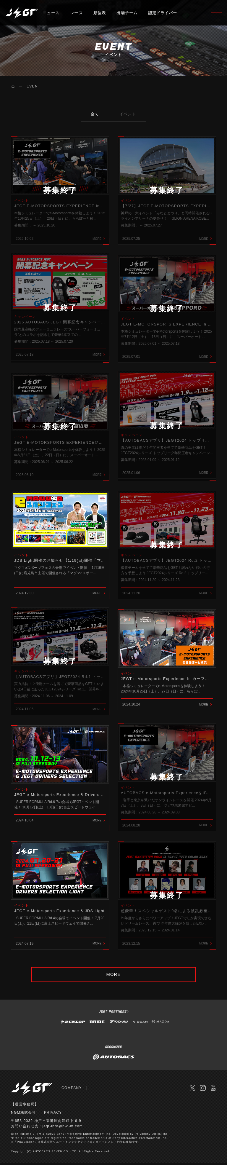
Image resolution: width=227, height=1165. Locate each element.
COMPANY (71, 1090)
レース (76, 13)
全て (94, 114)
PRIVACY (53, 1115)
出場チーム (127, 13)
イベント (128, 114)
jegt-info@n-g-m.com (62, 1128)
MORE (113, 976)
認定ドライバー (163, 13)
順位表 (99, 13)
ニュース (51, 13)
